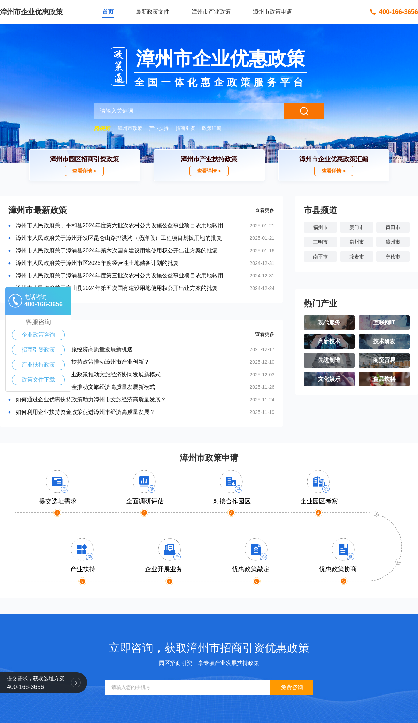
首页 (108, 12)
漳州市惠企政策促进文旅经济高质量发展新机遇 (74, 349)
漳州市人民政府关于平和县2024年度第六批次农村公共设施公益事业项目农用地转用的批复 (124, 225)
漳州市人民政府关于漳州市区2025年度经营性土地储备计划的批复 (97, 263)
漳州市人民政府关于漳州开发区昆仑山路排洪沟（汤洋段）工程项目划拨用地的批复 (119, 238)
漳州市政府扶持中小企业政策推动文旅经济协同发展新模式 (88, 374)
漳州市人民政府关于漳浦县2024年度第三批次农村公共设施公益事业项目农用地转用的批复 (124, 275)
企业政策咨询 (38, 335)
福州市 (320, 227)
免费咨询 (292, 687)
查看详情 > (84, 171)
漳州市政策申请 (272, 12)
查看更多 (264, 210)
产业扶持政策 (38, 365)
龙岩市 (356, 256)
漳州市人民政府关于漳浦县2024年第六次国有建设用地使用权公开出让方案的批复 (117, 250)
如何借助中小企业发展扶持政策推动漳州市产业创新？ (82, 362)
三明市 (320, 242)
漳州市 (393, 242)
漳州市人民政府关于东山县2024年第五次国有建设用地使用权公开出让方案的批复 (117, 288)
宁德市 (393, 256)
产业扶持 (159, 128)
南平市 (320, 256)
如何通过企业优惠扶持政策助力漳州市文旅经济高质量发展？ (91, 399)
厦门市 (356, 227)
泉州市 (356, 242)
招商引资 (185, 128)
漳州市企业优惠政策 (31, 12)
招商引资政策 (38, 350)
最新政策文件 (152, 12)
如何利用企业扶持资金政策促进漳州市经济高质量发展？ (85, 412)
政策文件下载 (38, 380)
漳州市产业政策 (211, 12)
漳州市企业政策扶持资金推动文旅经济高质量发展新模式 (85, 387)
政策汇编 (212, 128)
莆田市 (393, 227)
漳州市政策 (130, 128)
